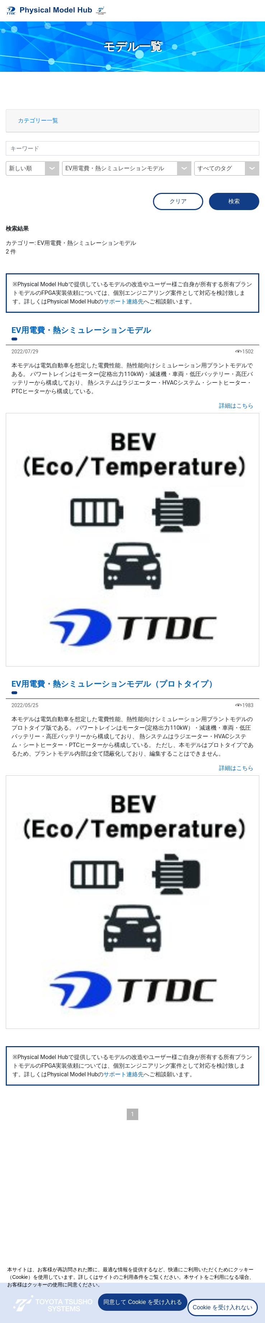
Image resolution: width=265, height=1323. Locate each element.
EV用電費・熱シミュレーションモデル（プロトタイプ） (114, 683)
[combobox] (32, 168)
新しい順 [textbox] (20, 168)
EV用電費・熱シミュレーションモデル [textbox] (114, 168)
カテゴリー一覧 (38, 120)
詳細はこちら (236, 405)
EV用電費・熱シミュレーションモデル (81, 330)
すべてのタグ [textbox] (214, 168)
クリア (178, 201)
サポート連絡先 (123, 301)
